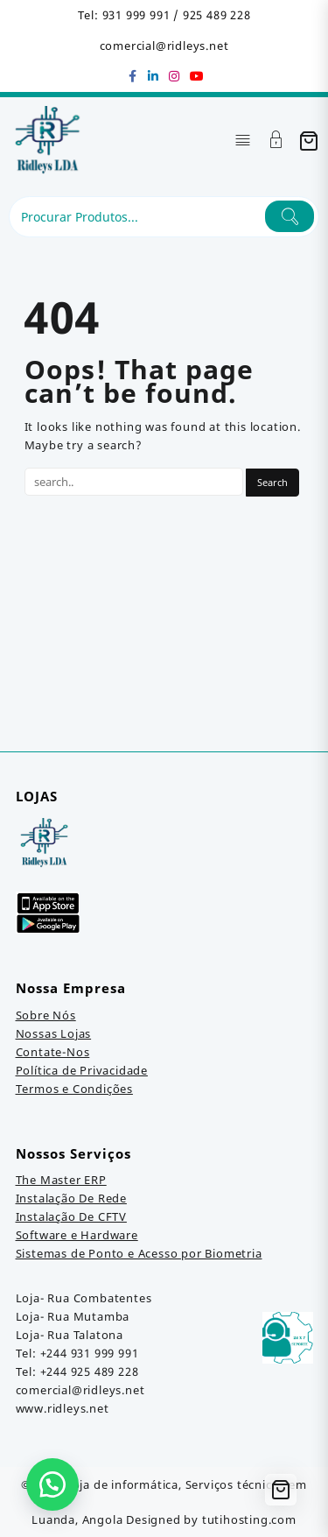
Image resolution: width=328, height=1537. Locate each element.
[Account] (276, 141)
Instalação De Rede (71, 1198)
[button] (52, 1484)
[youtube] (196, 76)
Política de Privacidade (82, 1070)
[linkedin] (154, 76)
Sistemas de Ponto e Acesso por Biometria (139, 1253)
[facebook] (133, 76)
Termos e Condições (74, 1088)
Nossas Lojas (54, 1033)
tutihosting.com (249, 1519)
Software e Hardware (77, 1235)
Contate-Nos (53, 1052)
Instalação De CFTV (71, 1216)
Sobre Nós (46, 1015)
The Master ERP (61, 1180)
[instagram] (175, 76)
